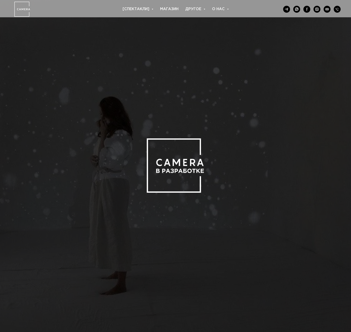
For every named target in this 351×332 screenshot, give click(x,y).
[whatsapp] (296, 9)
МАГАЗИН (169, 9)
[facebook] (306, 9)
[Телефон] (337, 9)
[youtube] (327, 9)
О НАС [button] (219, 9)
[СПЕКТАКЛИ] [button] (136, 9)
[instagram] (317, 9)
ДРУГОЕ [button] (193, 9)
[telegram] (286, 9)
